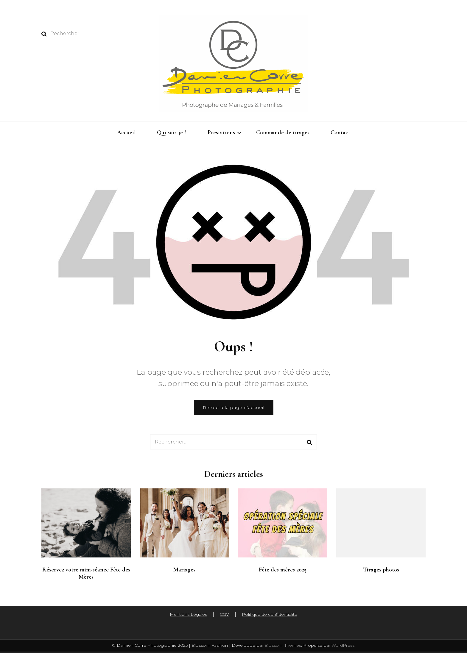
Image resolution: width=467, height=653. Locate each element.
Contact (340, 132)
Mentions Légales (188, 614)
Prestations (221, 132)
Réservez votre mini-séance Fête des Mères (86, 573)
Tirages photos (381, 569)
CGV (224, 614)
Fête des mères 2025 (282, 569)
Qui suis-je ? (171, 132)
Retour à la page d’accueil (233, 407)
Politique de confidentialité (269, 614)
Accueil (126, 132)
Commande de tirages (282, 132)
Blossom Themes (282, 645)
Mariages (184, 569)
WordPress (342, 645)
